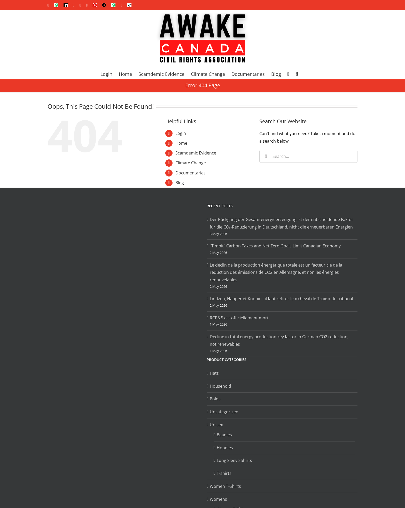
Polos (215, 399)
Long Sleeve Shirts (234, 460)
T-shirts (224, 473)
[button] (296, 73)
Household (220, 386)
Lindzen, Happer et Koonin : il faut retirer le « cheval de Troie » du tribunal (281, 298)
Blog (179, 183)
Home (181, 143)
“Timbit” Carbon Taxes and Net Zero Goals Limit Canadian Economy (275, 246)
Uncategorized (224, 412)
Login (180, 133)
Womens (218, 499)
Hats (214, 373)
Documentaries (190, 173)
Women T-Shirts (225, 486)
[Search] (265, 156)
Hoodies (225, 448)
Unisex (216, 425)
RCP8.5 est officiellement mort (239, 318)
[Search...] (308, 156)
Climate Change (190, 163)
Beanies (224, 435)
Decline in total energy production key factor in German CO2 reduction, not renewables (279, 340)
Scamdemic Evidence (195, 153)
